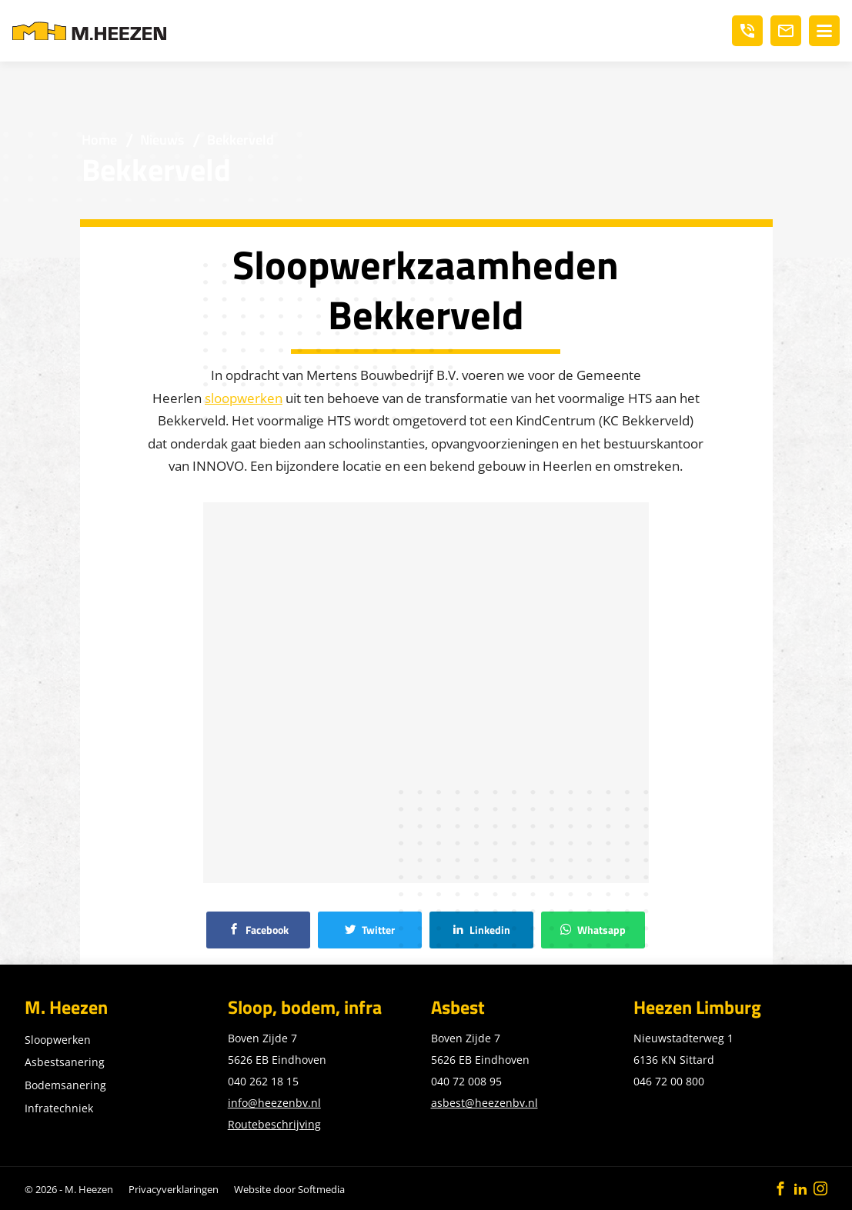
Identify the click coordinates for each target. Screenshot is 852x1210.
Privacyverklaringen (174, 1189)
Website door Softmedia (289, 1189)
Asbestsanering (65, 1062)
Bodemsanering (65, 1085)
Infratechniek (59, 1108)
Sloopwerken (58, 1039)
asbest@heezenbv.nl (484, 1102)
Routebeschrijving (274, 1124)
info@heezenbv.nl (274, 1102)
